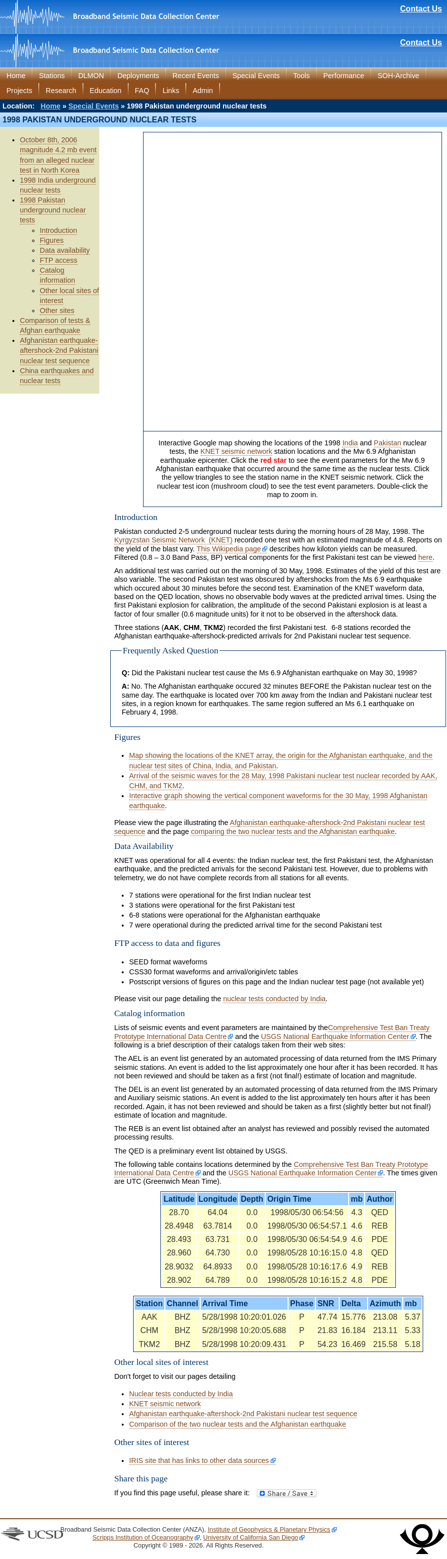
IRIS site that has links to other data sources (199, 1460)
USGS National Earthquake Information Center (335, 1036)
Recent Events (195, 76)
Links (170, 91)
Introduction (58, 230)
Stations (52, 76)
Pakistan (387, 443)
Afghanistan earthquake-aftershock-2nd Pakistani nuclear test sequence (59, 350)
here (425, 557)
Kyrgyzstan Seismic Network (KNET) (173, 540)
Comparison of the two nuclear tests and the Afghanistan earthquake (237, 1424)
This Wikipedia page (229, 549)
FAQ (142, 91)
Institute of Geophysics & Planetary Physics (269, 1529)
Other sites (57, 310)
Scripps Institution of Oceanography (142, 1537)
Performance (343, 76)
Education (106, 91)
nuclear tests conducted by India (274, 999)
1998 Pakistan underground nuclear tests (53, 210)
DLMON (91, 76)
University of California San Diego (250, 1537)
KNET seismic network (236, 451)
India (350, 443)
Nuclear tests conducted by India (181, 1394)
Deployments (138, 76)
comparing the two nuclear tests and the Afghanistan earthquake (292, 831)
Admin (203, 91)
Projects (19, 91)
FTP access (58, 260)
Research (61, 91)
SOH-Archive (398, 76)
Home (15, 76)
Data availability (65, 250)
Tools (301, 76)
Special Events (256, 76)
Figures (52, 240)
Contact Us (421, 8)
